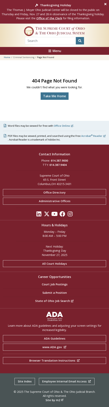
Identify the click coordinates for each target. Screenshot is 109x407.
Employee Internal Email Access (66, 381)
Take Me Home (54, 96)
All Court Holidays (54, 263)
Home (7, 57)
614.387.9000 (59, 160)
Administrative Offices (54, 201)
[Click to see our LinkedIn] (38, 215)
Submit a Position (54, 293)
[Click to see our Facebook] (62, 215)
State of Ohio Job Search (54, 301)
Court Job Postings (54, 284)
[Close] (105, 4)
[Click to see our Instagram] (70, 215)
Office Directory (54, 192)
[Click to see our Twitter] (46, 215)
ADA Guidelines (54, 338)
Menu (54, 51)
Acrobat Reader (93, 136)
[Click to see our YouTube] (54, 215)
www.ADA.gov (54, 347)
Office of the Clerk (49, 18)
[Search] (80, 40)
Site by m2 (54, 400)
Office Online (63, 125)
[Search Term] (50, 40)
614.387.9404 (58, 165)
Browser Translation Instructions (54, 360)
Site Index (25, 381)
